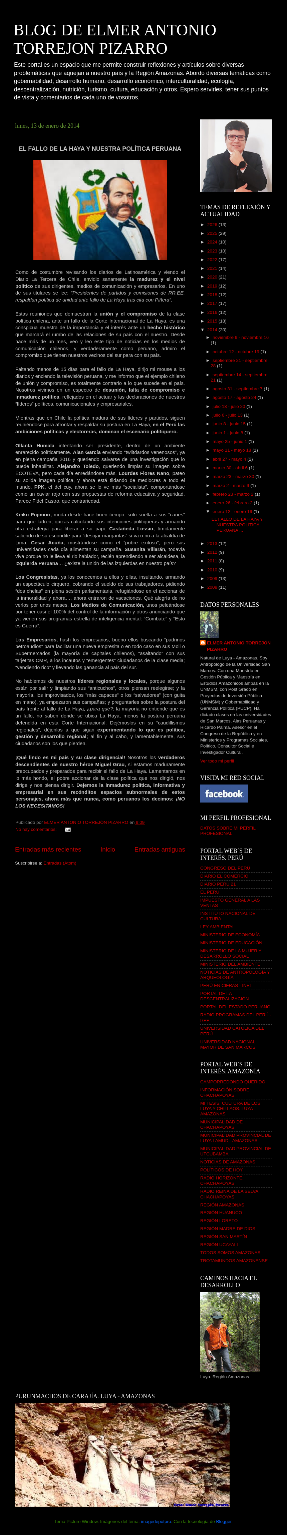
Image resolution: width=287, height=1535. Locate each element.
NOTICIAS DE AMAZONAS (227, 1161)
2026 (213, 224)
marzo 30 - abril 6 (231, 467)
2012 (213, 552)
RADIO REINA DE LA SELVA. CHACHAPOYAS (230, 1194)
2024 (213, 241)
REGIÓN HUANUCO (221, 1212)
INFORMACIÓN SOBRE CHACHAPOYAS (224, 1092)
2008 (213, 587)
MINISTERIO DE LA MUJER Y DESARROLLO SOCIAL (230, 953)
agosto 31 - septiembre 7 (238, 388)
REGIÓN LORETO (219, 1220)
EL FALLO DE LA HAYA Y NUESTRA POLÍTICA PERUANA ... (237, 524)
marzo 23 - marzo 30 (234, 476)
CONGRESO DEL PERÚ (225, 868)
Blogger (224, 1521)
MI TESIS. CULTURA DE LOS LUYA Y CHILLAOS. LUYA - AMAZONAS (230, 1108)
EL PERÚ (209, 892)
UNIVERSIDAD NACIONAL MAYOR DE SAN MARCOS (228, 1044)
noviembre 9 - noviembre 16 (241, 337)
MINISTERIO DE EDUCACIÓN (231, 942)
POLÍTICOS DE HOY (221, 1169)
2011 (213, 560)
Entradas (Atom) (60, 863)
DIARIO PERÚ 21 (218, 884)
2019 (213, 286)
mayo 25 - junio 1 (230, 441)
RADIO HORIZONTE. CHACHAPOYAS (222, 1180)
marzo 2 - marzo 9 (231, 485)
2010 (213, 569)
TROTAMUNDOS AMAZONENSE (234, 1260)
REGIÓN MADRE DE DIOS (227, 1228)
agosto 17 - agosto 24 (235, 397)
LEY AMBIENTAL (217, 926)
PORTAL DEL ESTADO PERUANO (235, 1006)
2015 (213, 321)
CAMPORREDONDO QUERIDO (232, 1081)
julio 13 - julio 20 (229, 406)
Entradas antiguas (159, 849)
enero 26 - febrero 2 (233, 502)
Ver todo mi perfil (217, 760)
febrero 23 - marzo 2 (234, 494)
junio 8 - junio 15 (230, 423)
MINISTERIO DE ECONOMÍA (230, 934)
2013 (213, 543)
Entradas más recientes (48, 849)
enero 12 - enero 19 (233, 511)
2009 (213, 578)
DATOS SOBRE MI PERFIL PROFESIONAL (228, 831)
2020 (213, 277)
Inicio (107, 849)
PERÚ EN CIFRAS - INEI (225, 985)
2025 (213, 233)
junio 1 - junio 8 (228, 432)
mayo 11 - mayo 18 (232, 450)
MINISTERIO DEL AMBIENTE (230, 964)
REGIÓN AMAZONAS (222, 1204)
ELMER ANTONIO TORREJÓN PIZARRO (239, 646)
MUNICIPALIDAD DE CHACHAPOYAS (221, 1124)
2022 (213, 259)
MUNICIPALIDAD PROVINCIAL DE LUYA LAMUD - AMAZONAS (235, 1138)
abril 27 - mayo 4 (230, 459)
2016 (213, 312)
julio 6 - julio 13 (228, 415)
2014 (213, 329)
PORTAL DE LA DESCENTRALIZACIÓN (224, 996)
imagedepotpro (156, 1521)
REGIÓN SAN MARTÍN (223, 1236)
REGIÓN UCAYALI (219, 1244)
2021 (213, 268)
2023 (213, 250)
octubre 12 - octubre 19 (236, 351)
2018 (213, 294)
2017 (213, 303)
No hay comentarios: (36, 829)
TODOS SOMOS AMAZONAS (230, 1252)
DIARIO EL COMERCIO (224, 876)
